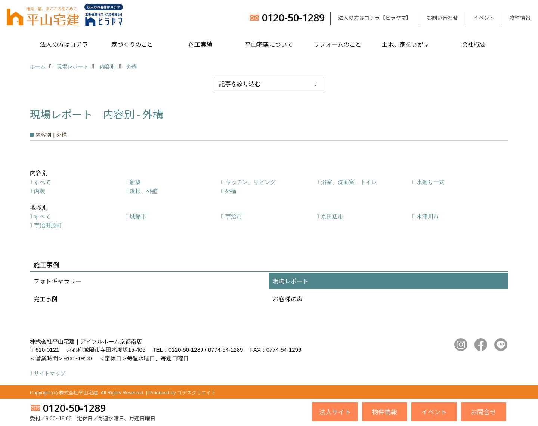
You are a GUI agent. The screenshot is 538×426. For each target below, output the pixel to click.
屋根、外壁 (144, 191)
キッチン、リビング (250, 182)
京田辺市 (332, 216)
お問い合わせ (442, 17)
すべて (42, 182)
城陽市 (138, 216)
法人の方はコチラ (64, 44)
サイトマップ (49, 373)
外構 (230, 191)
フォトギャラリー (57, 280)
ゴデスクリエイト (196, 392)
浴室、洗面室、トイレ (349, 182)
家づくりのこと (132, 44)
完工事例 (46, 298)
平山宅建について (269, 44)
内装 (39, 191)
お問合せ (483, 411)
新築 (135, 182)
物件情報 (520, 17)
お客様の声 (288, 298)
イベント (483, 17)
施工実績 (201, 44)
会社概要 (474, 44)
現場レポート (291, 280)
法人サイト (335, 411)
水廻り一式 (431, 182)
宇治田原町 (48, 225)
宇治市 (233, 216)
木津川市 (428, 216)
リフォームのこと (337, 44)
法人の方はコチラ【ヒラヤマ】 (374, 17)
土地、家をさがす (406, 44)
